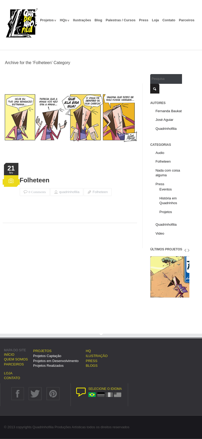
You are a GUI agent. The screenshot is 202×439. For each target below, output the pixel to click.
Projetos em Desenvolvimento (56, 361)
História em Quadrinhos (168, 200)
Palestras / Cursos (120, 20)
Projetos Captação (47, 356)
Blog (98, 20)
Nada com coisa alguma (167, 172)
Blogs (92, 366)
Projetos (48, 20)
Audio (159, 153)
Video (159, 233)
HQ (88, 351)
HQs (65, 20)
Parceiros (186, 20)
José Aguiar (164, 120)
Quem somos (16, 359)
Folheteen (34, 180)
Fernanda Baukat (168, 111)
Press (143, 20)
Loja (155, 20)
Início (9, 355)
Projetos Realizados (48, 366)
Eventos (165, 189)
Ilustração (97, 356)
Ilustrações (82, 20)
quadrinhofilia (69, 192)
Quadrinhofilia (165, 129)
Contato (168, 20)
